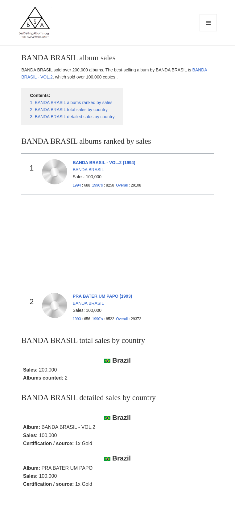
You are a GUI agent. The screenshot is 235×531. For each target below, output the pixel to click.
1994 (77, 185)
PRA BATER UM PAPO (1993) (102, 296)
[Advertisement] (118, 241)
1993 (77, 319)
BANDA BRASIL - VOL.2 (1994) (104, 162)
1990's (98, 185)
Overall (122, 185)
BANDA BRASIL (88, 169)
